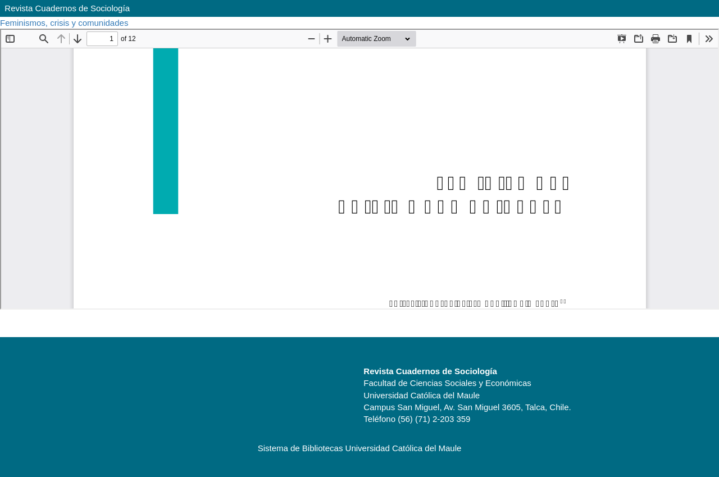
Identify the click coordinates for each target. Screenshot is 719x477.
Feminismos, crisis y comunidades (65, 23)
